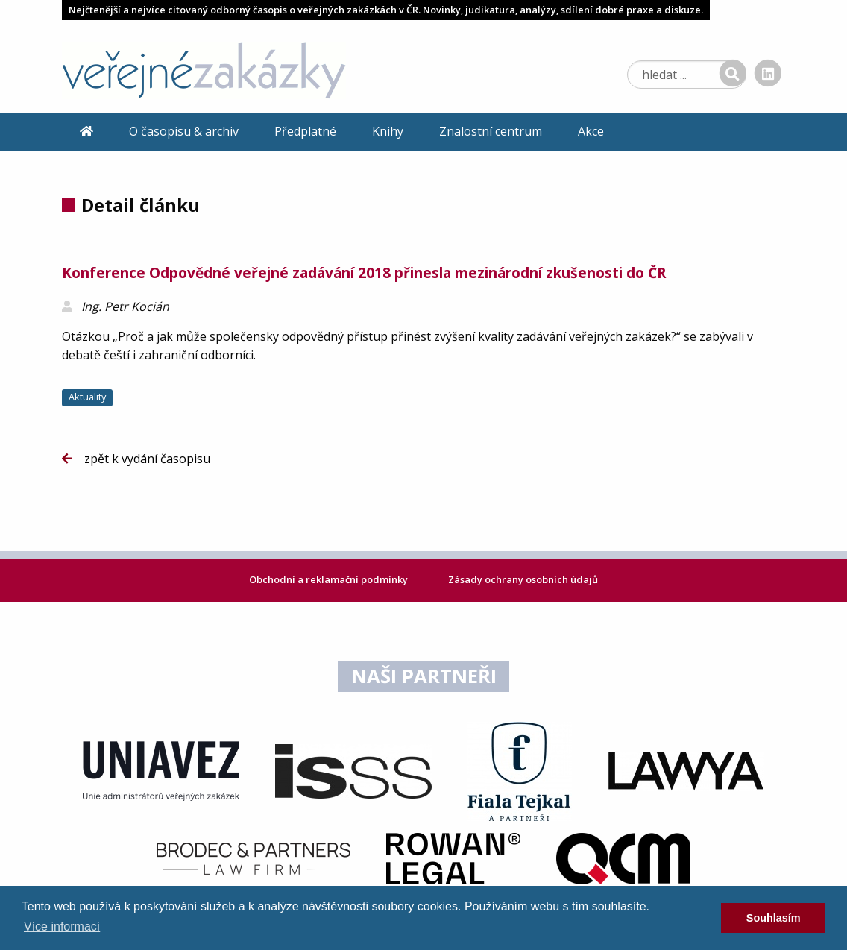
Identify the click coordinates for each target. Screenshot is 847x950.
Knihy (387, 131)
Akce (591, 131)
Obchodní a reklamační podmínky (329, 579)
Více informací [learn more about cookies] (62, 926)
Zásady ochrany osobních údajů (523, 579)
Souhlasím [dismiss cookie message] (773, 918)
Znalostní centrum (490, 131)
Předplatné (305, 131)
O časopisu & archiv (184, 131)
